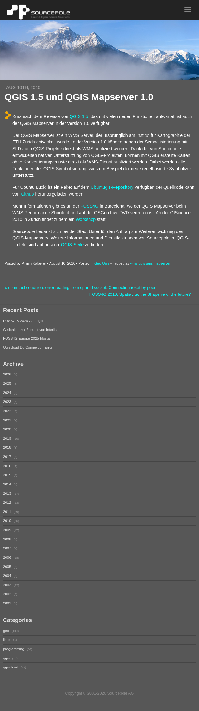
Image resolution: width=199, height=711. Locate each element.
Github (27, 194)
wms (133, 263)
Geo (97, 263)
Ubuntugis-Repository (112, 187)
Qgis (106, 263)
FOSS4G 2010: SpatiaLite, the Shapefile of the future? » (141, 294)
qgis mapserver (158, 263)
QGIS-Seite (72, 244)
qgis (141, 263)
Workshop (86, 219)
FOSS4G (89, 206)
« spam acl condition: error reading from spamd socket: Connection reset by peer (80, 287)
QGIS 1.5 (79, 116)
